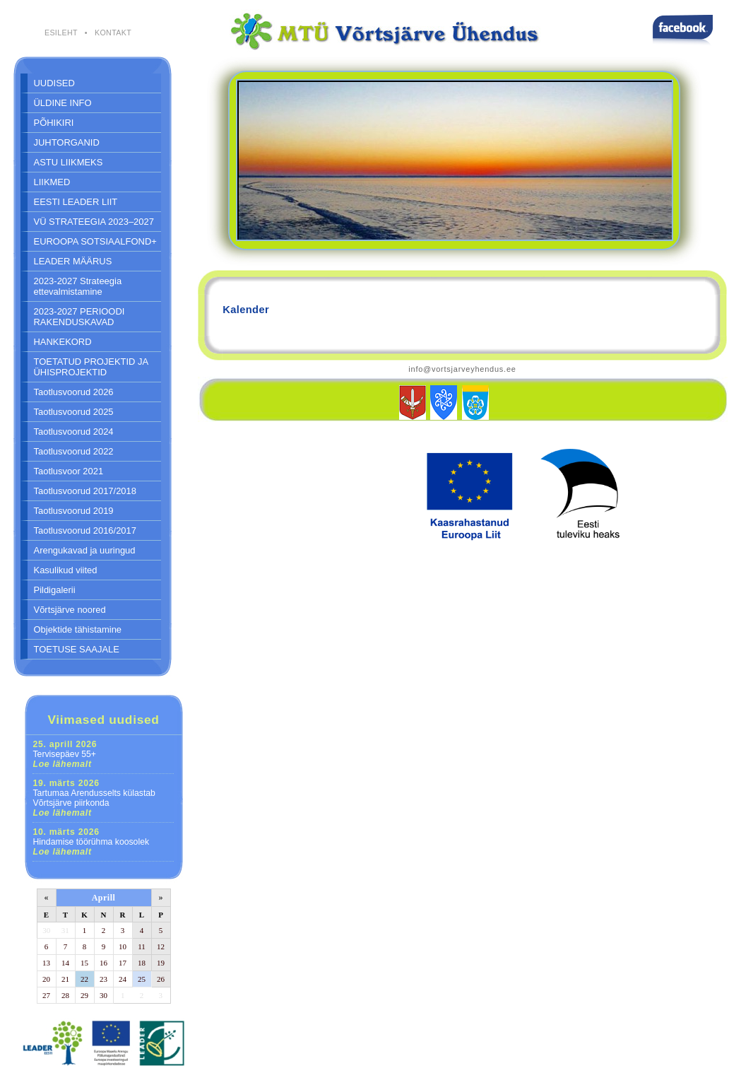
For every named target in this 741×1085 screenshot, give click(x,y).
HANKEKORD (63, 341)
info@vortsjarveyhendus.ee (462, 369)
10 (122, 946)
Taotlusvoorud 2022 (74, 451)
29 (84, 995)
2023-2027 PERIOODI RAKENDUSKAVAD (79, 316)
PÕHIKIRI (54, 122)
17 (122, 962)
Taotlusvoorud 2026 (74, 392)
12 (161, 946)
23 (103, 979)
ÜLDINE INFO (63, 103)
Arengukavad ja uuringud (85, 550)
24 (122, 979)
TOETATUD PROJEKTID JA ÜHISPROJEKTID (91, 366)
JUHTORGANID (67, 142)
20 (46, 979)
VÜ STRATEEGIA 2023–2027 (94, 221)
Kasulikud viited (65, 570)
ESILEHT (61, 32)
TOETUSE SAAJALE (76, 649)
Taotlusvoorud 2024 (74, 431)
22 (84, 979)
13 (46, 962)
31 (65, 930)
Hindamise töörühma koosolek (91, 842)
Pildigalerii (55, 590)
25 (142, 979)
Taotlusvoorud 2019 (74, 510)
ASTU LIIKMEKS (68, 162)
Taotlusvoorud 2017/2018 (85, 491)
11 (142, 946)
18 (142, 962)
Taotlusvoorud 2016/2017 (85, 530)
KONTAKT (113, 32)
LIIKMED (52, 182)
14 (65, 962)
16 (103, 962)
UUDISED (54, 83)
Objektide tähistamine (78, 629)
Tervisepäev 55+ (65, 754)
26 (161, 979)
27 (46, 995)
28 (65, 995)
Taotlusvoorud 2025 (74, 411)
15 (84, 962)
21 (65, 979)
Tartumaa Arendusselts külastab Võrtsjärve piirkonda (94, 798)
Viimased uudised (103, 719)
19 (161, 962)
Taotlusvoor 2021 (69, 471)
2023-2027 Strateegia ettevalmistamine (78, 286)
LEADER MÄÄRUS (73, 261)
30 (46, 930)
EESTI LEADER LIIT (76, 202)
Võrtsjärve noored (70, 609)
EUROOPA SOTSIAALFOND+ (95, 241)
